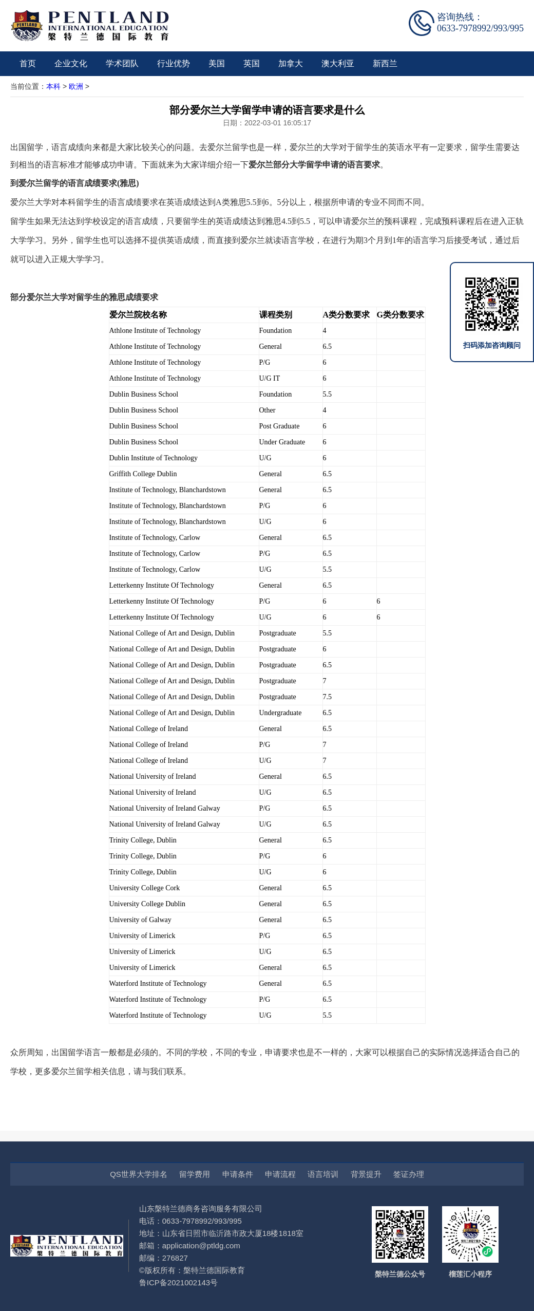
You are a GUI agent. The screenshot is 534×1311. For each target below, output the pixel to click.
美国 (216, 63)
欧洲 (76, 86)
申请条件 (237, 1174)
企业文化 (70, 63)
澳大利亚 (337, 63)
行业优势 (173, 63)
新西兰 (385, 63)
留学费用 (194, 1174)
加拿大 (290, 63)
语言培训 (323, 1174)
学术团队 (122, 63)
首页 (28, 63)
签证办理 (408, 1174)
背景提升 (366, 1174)
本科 (53, 86)
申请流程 (280, 1174)
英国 (251, 63)
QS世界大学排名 (138, 1174)
